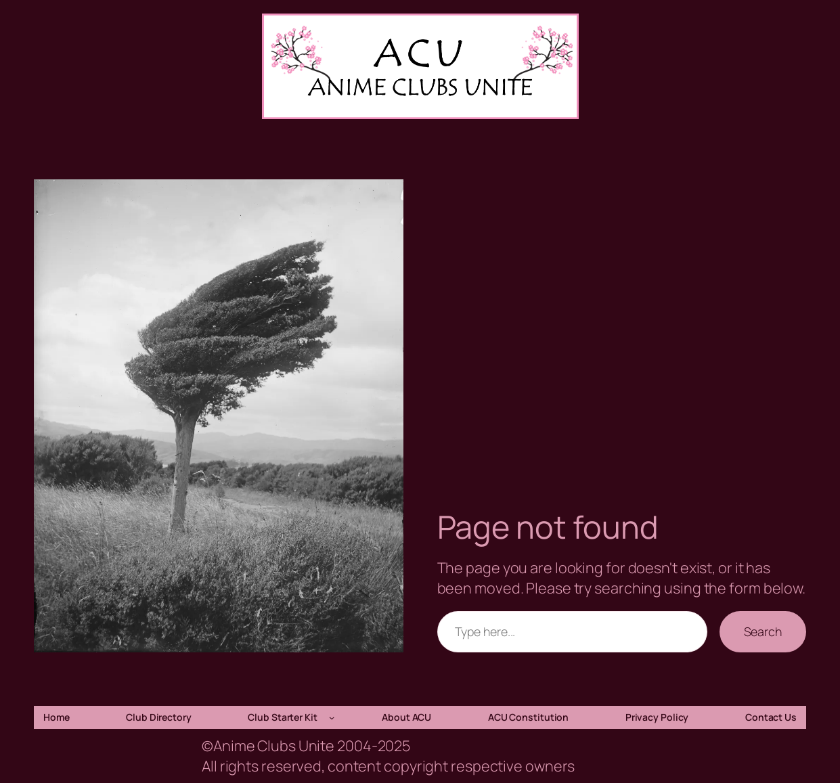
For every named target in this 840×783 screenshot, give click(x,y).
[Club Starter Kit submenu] (331, 717)
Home (56, 717)
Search (763, 631)
